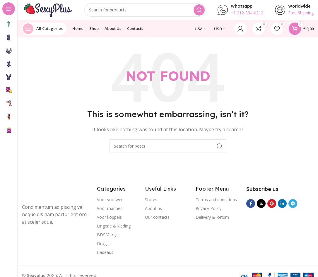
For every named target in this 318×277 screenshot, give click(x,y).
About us (153, 212)
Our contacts (157, 220)
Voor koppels (109, 220)
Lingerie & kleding (114, 229)
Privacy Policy (208, 212)
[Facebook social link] (250, 207)
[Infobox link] (240, 11)
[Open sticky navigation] (44, 32)
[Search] (146, 11)
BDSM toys (108, 238)
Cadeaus (105, 256)
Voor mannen (110, 212)
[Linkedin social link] (282, 207)
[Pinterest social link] (271, 207)
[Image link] (45, 196)
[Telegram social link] (292, 207)
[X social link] (261, 207)
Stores (151, 203)
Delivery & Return (212, 220)
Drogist (104, 247)
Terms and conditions (216, 203)
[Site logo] (48, 11)
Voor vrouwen (110, 203)
